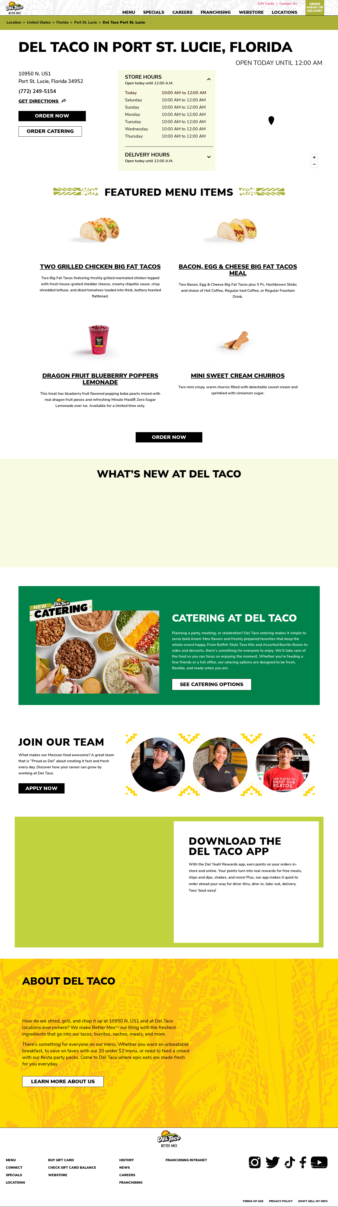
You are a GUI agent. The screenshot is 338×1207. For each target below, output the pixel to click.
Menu (128, 12)
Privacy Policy (281, 1201)
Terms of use (253, 1201)
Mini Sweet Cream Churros (238, 376)
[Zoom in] (314, 157)
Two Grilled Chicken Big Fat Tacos (100, 267)
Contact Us (288, 3)
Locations (284, 12)
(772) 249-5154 (37, 91)
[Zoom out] (314, 164)
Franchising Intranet (186, 1160)
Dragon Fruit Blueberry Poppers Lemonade (100, 379)
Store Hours (143, 77)
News (124, 1167)
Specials (153, 12)
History (126, 1160)
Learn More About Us (63, 1081)
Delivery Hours (147, 154)
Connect (14, 1167)
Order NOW (52, 115)
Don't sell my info (313, 1201)
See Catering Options (211, 684)
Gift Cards (266, 3)
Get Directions (39, 101)
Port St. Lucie (85, 22)
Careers (182, 12)
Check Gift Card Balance (72, 1167)
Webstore (251, 12)
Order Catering (50, 131)
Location (14, 22)
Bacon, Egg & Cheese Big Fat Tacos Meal (238, 270)
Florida (62, 22)
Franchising (216, 12)
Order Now (169, 437)
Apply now (41, 788)
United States (39, 22)
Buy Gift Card (61, 1160)
